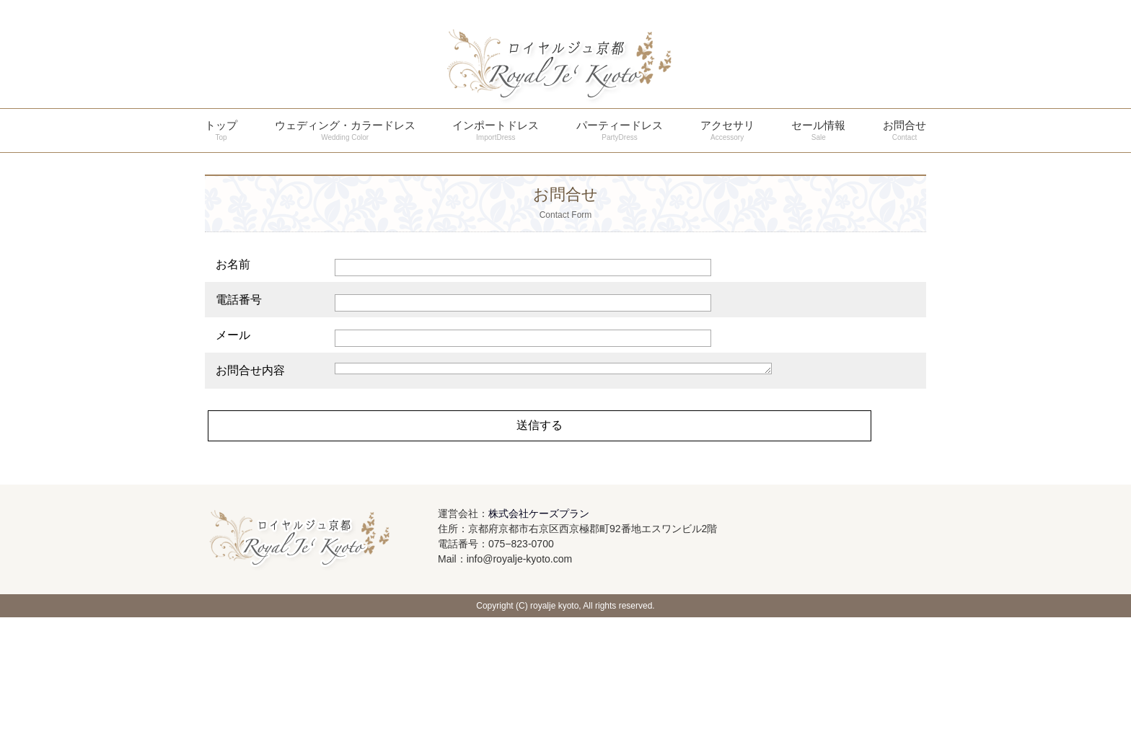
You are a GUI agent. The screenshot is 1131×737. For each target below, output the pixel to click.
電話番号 (239, 300)
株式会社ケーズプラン (538, 633)
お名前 (233, 264)
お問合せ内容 (250, 490)
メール (233, 335)
